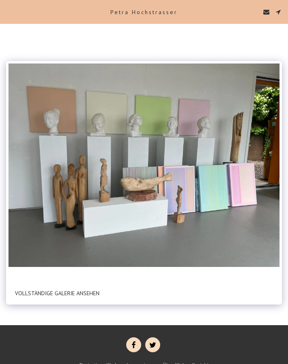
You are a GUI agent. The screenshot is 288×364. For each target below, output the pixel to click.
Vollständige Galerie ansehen (57, 293)
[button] (9, 12)
